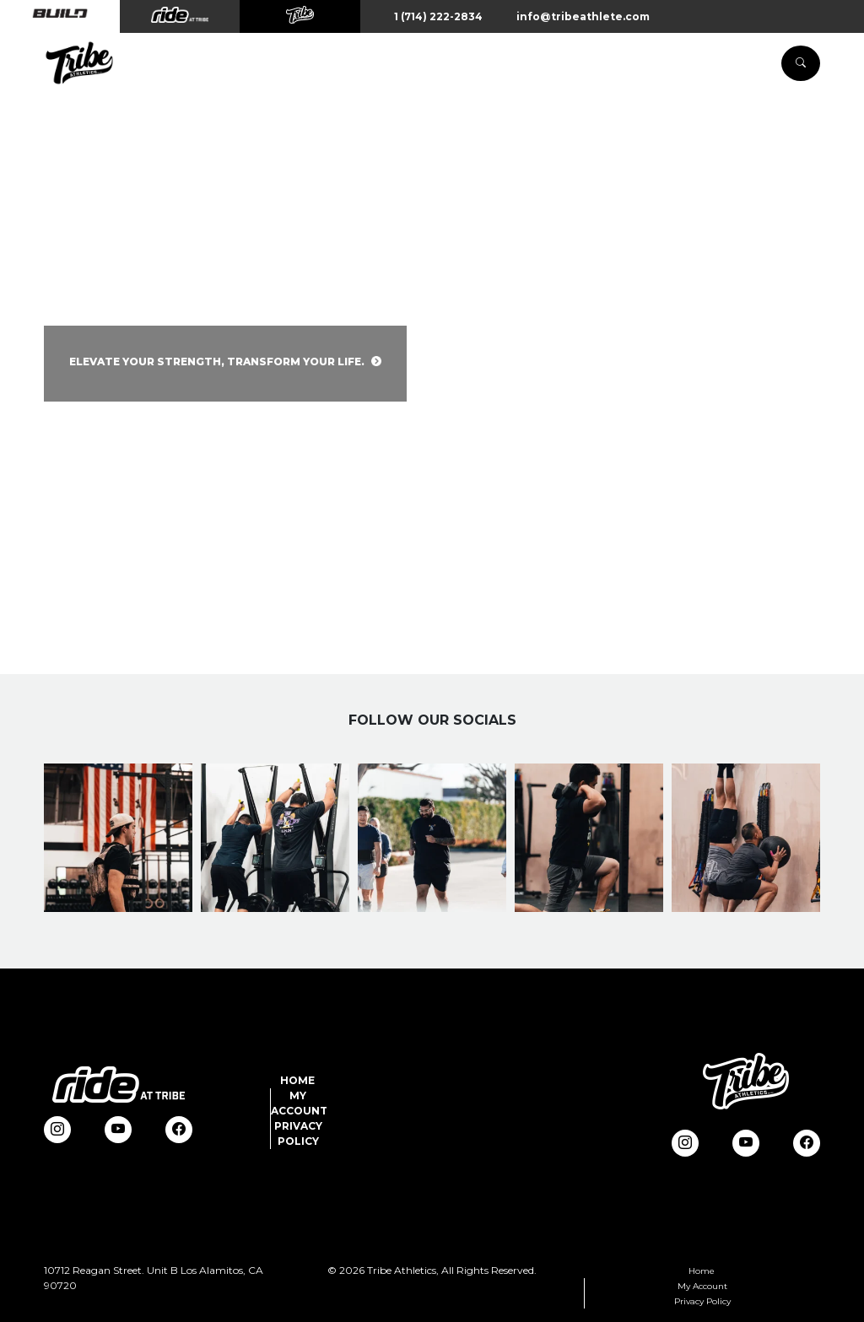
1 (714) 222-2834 (438, 16)
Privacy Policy (702, 1301)
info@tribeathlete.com (583, 16)
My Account (702, 1286)
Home (297, 1080)
